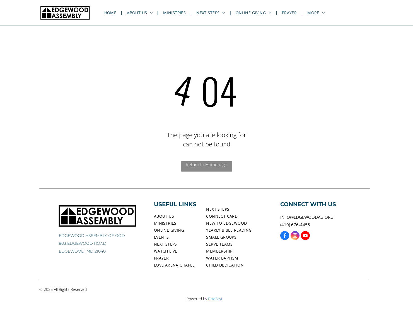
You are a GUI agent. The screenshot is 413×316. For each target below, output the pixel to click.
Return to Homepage (206, 164)
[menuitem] (111, 12)
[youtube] (305, 236)
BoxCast (215, 298)
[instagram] (295, 236)
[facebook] (284, 236)
